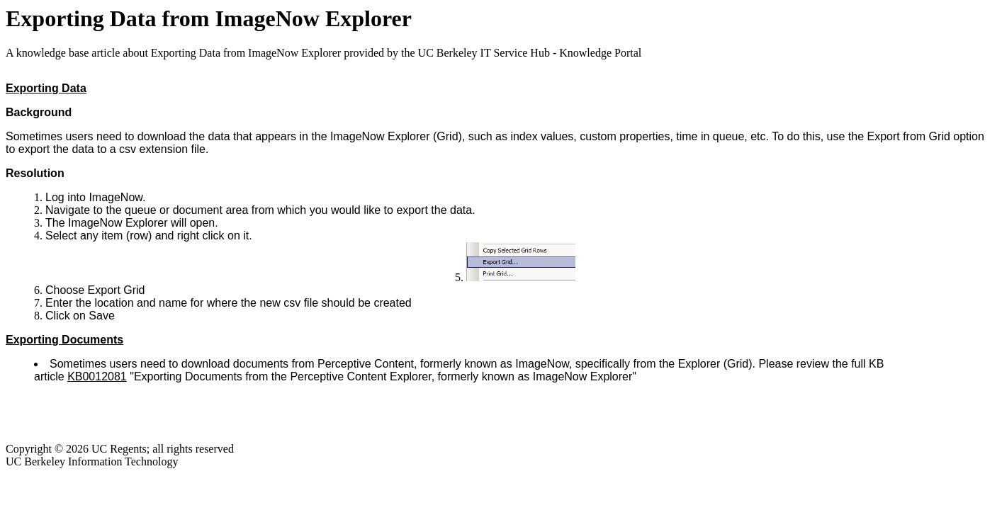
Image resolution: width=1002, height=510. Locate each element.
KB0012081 (97, 376)
